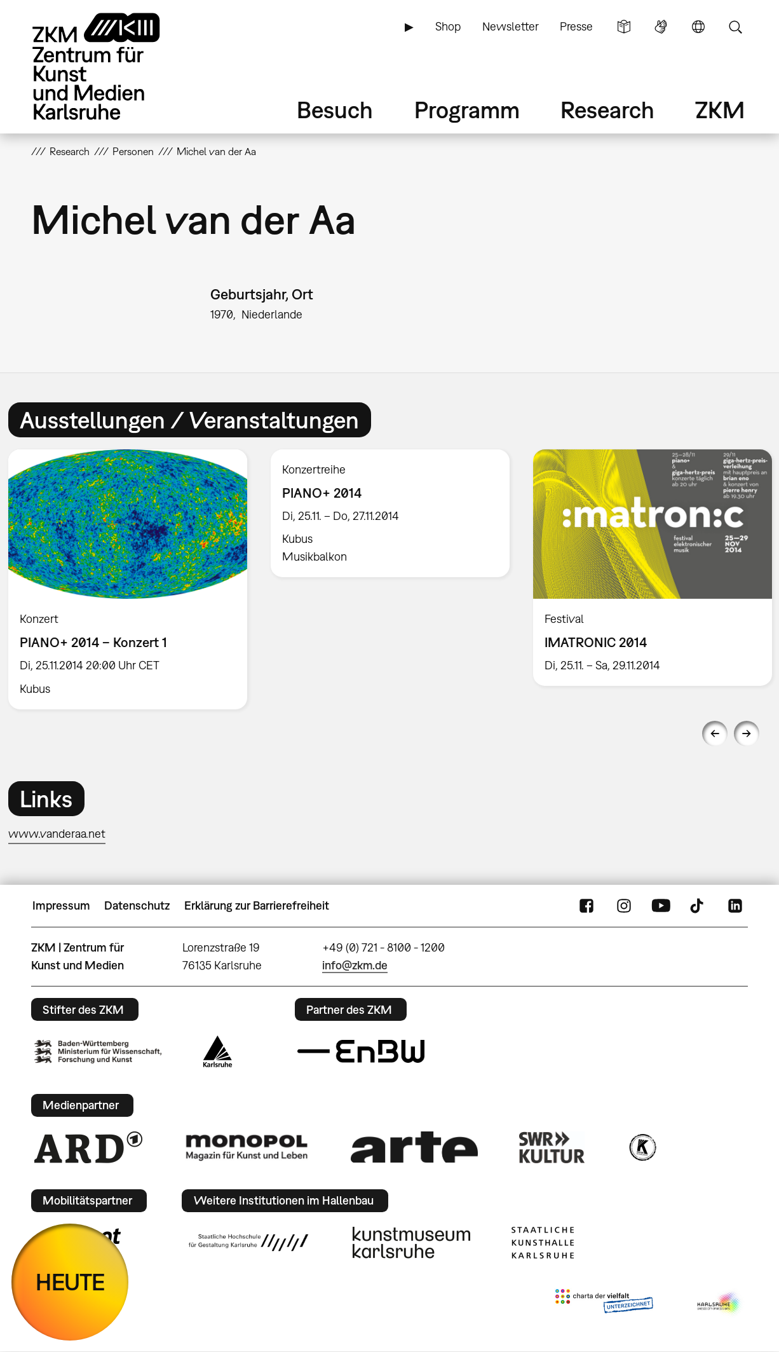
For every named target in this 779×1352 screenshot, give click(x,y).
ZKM (720, 109)
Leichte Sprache (624, 26)
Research (607, 109)
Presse (576, 26)
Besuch (335, 109)
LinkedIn (735, 906)
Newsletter (510, 26)
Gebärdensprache (661, 26)
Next (746, 733)
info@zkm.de (355, 965)
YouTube (661, 906)
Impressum (61, 905)
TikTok (698, 906)
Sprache (698, 26)
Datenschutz (137, 905)
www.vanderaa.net (56, 833)
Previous (715, 733)
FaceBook (586, 906)
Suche (735, 26)
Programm (467, 109)
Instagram (624, 906)
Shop (448, 26)
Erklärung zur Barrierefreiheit (256, 905)
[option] (390, 513)
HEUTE (70, 1281)
